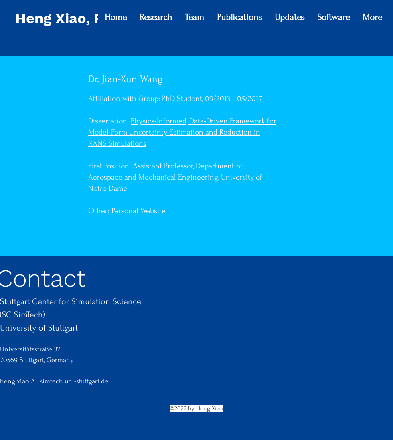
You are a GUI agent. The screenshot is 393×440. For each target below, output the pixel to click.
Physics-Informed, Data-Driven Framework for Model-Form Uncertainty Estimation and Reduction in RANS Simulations (182, 132)
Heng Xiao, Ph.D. (72, 18)
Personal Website (138, 210)
